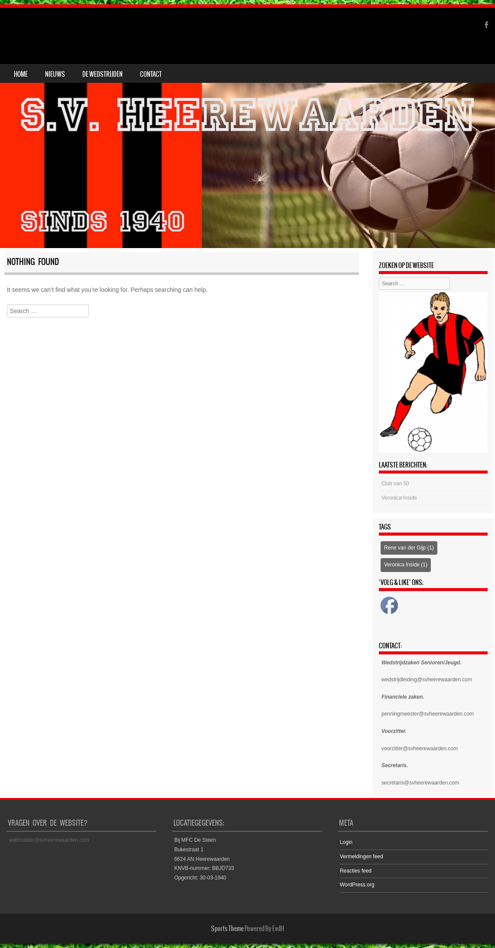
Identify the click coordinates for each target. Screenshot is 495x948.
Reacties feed (355, 871)
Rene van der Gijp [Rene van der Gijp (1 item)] (409, 548)
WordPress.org (357, 885)
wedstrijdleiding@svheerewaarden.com (426, 680)
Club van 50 (395, 484)
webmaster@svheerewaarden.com (49, 840)
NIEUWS (55, 74)
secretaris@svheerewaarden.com (420, 783)
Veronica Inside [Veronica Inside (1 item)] (405, 565)
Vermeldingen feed (361, 856)
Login (346, 842)
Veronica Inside (399, 498)
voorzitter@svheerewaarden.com (419, 748)
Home (21, 74)
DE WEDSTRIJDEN (102, 74)
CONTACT (151, 74)
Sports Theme (227, 928)
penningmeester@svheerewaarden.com (427, 714)
